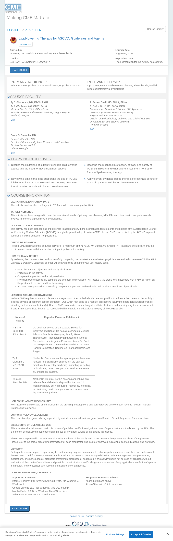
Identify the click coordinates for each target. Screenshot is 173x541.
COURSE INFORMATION (29, 195)
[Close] (167, 533)
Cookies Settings (94, 516)
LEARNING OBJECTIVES (29, 159)
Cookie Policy (77, 516)
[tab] (86, 97)
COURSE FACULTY (24, 97)
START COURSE (20, 70)
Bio (13, 119)
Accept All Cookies (141, 534)
